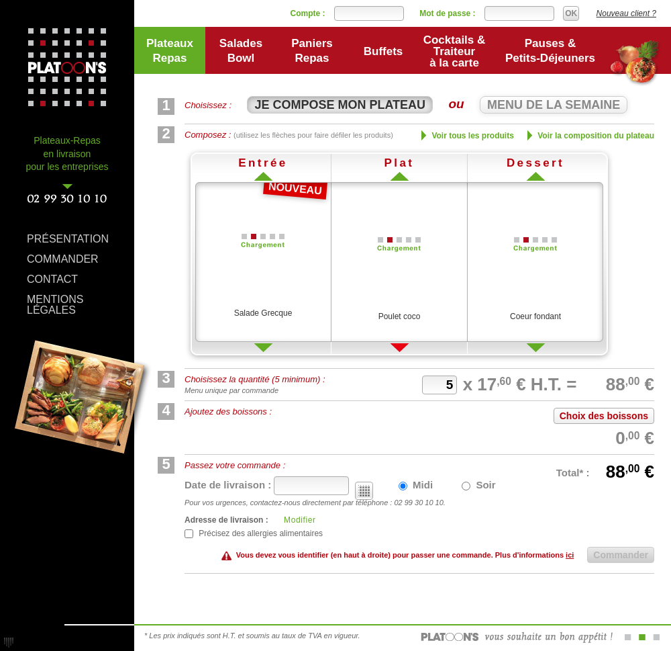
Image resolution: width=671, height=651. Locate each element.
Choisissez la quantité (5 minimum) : (255, 379)
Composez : (289, 135)
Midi (416, 484)
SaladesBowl (240, 50)
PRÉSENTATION (68, 239)
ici (570, 555)
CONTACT (52, 279)
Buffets (383, 51)
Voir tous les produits (467, 135)
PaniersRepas (311, 50)
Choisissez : (208, 105)
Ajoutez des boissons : (228, 411)
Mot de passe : (447, 13)
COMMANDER (63, 259)
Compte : (308, 13)
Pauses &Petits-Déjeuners (550, 50)
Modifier (299, 520)
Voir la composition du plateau (590, 135)
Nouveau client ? (626, 13)
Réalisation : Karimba (8, 642)
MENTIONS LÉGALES (55, 301)
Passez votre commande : (235, 465)
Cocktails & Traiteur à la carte (454, 51)
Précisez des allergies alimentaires (254, 533)
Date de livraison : (229, 484)
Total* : (574, 472)
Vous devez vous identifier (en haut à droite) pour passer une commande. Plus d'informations (405, 555)
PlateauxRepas (169, 50)
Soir (478, 484)
